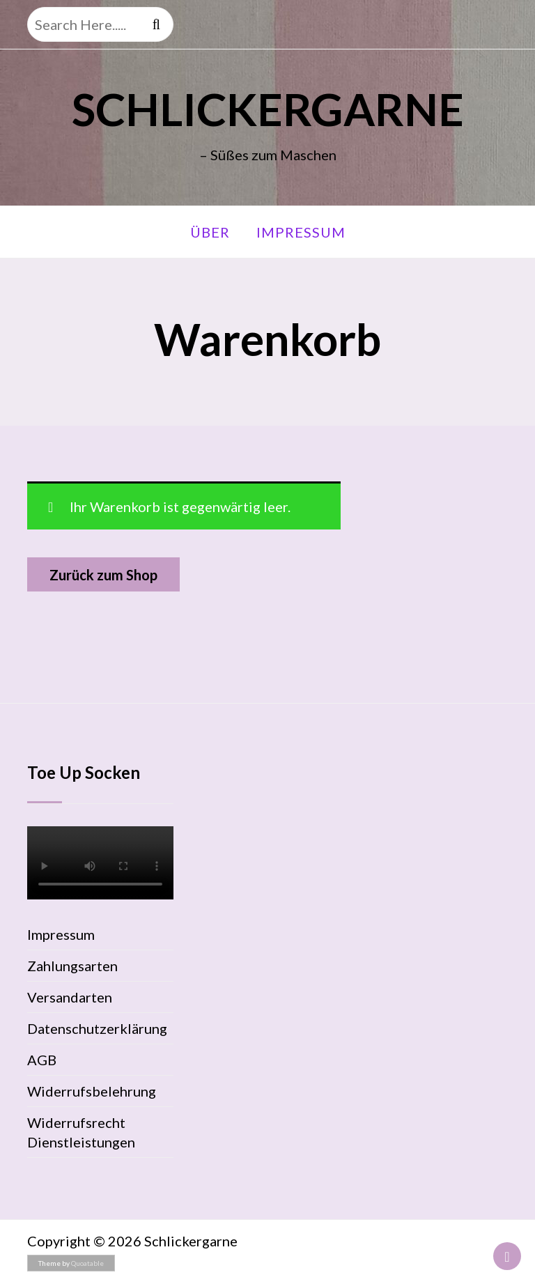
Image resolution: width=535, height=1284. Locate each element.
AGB (41, 1059)
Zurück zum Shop (103, 574)
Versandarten (69, 997)
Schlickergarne (268, 109)
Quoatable (87, 1263)
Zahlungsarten (72, 965)
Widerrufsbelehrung (91, 1091)
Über (210, 232)
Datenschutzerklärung (97, 1028)
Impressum (301, 232)
